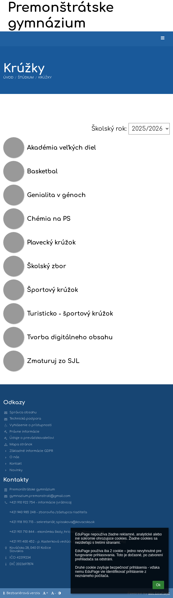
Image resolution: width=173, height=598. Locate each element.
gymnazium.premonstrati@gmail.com (39, 496)
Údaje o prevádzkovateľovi (31, 437)
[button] (162, 38)
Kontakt (15, 463)
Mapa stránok (20, 444)
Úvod (8, 77)
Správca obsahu (22, 412)
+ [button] (45, 593)
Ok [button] (158, 585)
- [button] (53, 593)
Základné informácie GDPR (31, 451)
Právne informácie (24, 431)
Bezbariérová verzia (22, 593)
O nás (14, 457)
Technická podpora (25, 418)
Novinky (16, 470)
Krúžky (45, 77)
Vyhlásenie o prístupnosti (30, 425)
